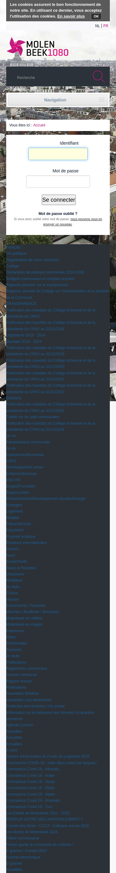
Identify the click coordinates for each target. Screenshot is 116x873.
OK (96, 16)
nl (97, 26)
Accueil (39, 125)
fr (105, 26)
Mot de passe (66, 170)
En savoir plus (71, 16)
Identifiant (69, 143)
